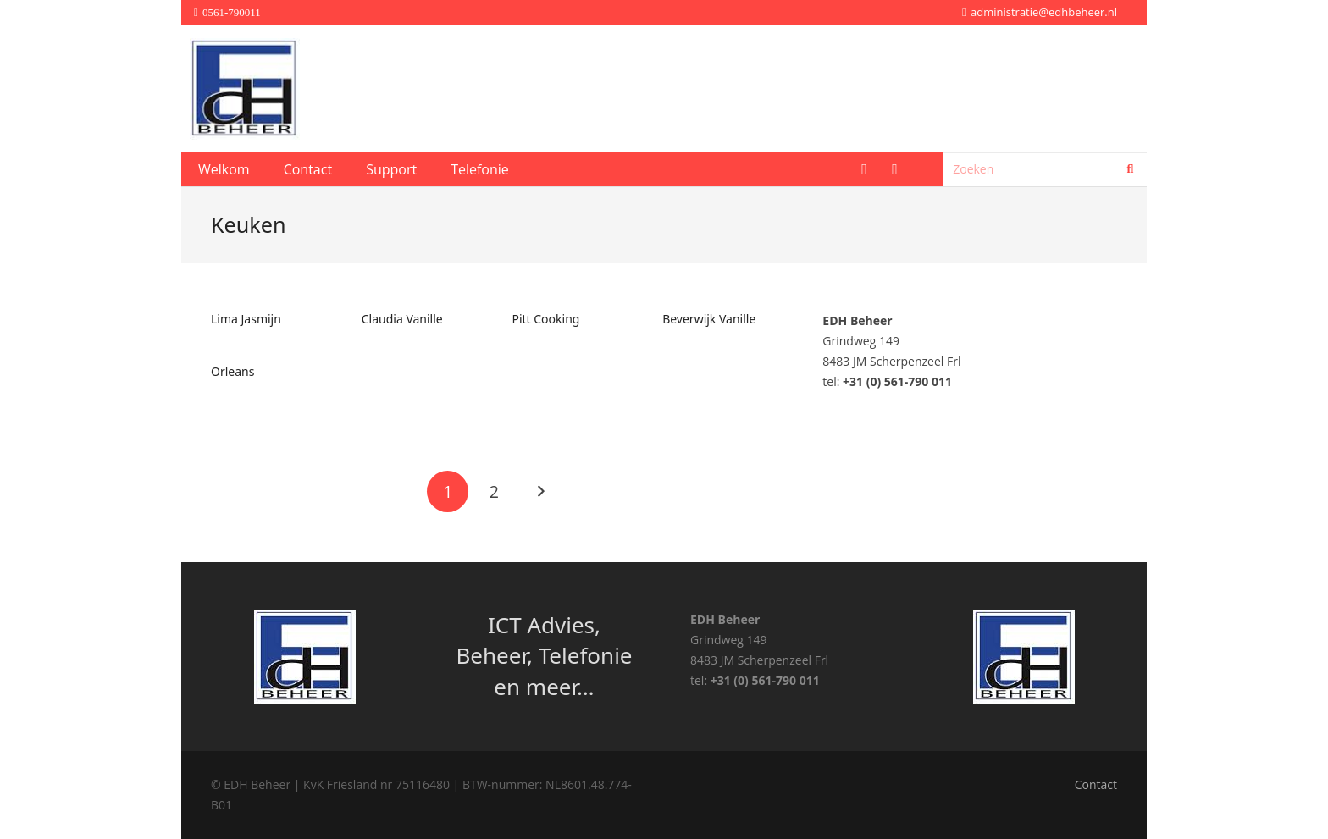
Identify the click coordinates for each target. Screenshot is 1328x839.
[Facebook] (864, 169)
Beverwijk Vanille (708, 319)
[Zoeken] (1045, 168)
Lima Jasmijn (246, 319)
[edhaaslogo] (245, 89)
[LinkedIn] (894, 169)
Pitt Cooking (545, 319)
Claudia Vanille (402, 319)
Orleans (232, 371)
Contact (1096, 784)
